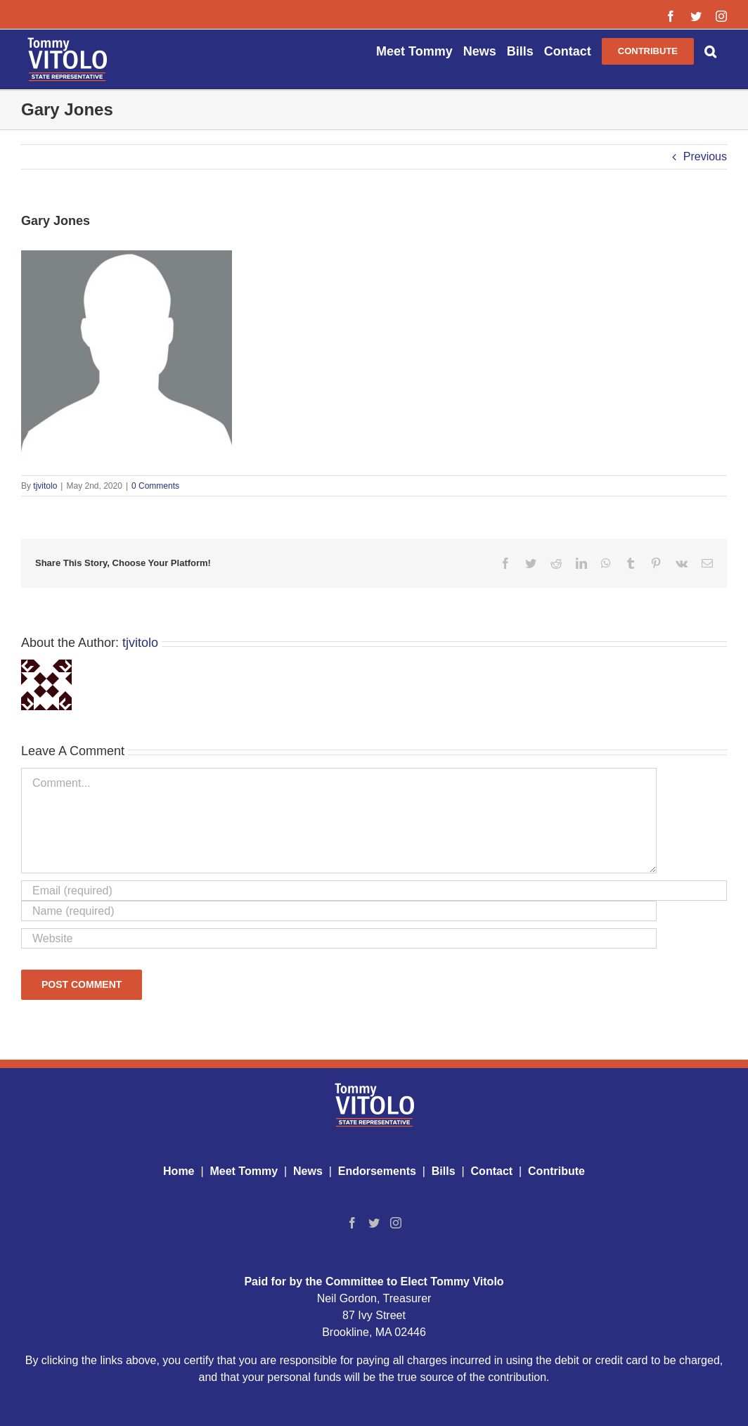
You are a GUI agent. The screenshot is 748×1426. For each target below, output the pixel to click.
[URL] (339, 938)
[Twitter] (374, 1222)
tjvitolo (45, 486)
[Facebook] (352, 1222)
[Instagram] (395, 1222)
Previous (705, 156)
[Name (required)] (339, 911)
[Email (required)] (374, 890)
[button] (710, 51)
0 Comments (155, 486)
